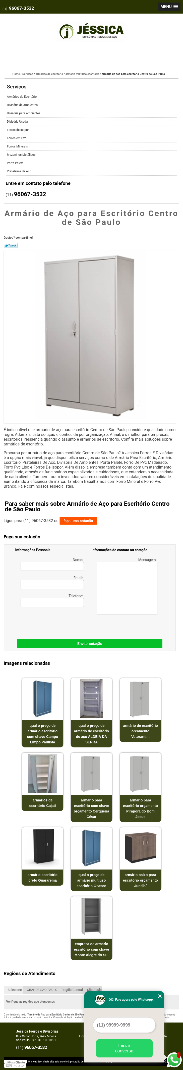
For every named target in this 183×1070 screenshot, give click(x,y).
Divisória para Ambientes (24, 113)
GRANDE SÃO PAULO (42, 990)
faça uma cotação (78, 521)
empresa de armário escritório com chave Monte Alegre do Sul (91, 949)
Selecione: (15, 990)
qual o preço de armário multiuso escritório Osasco (91, 880)
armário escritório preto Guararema (42, 877)
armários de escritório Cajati (42, 803)
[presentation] (47, 622)
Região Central (72, 990)
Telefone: (52, 600)
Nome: (52, 564)
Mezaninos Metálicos (21, 155)
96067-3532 (21, 8)
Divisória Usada (18, 121)
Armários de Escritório (22, 96)
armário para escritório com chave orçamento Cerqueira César (91, 808)
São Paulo (94, 990)
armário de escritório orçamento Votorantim (140, 731)
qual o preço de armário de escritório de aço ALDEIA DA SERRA (91, 734)
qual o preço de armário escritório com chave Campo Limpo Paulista (42, 734)
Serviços (17, 86)
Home (83, 1036)
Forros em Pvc (17, 138)
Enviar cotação (89, 644)
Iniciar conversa (124, 1048)
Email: (52, 582)
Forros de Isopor (18, 130)
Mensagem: (127, 586)
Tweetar (11, 245)
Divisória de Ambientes (23, 105)
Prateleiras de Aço (19, 171)
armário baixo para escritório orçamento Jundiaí (140, 880)
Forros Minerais (18, 146)
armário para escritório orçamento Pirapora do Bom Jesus (140, 808)
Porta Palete (15, 163)
